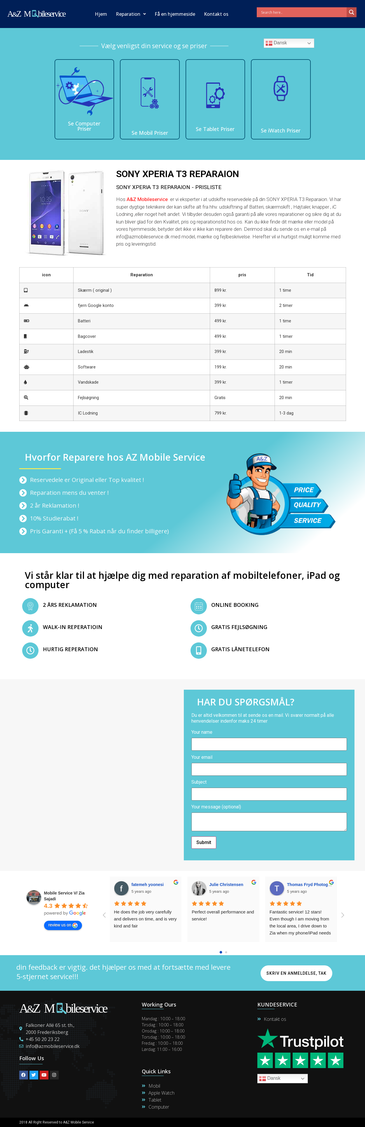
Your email (269, 763)
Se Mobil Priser (150, 132)
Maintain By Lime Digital (205, 1122)
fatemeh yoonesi (148, 884)
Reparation (131, 14)
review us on (63, 925)
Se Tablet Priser (215, 128)
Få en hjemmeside (175, 14)
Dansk (276, 43)
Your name (269, 738)
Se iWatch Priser (281, 130)
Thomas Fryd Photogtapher (313, 884)
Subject (269, 788)
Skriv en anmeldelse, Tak (296, 973)
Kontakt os (216, 14)
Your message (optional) (269, 818)
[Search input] (303, 12)
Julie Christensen (226, 884)
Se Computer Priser (84, 126)
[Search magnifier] (352, 12)
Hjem (101, 14)
